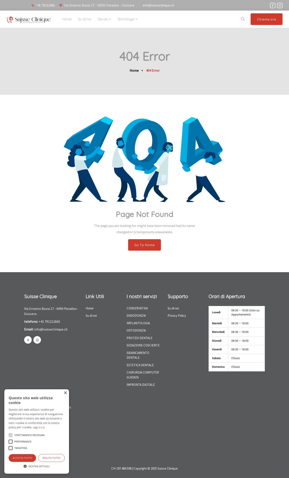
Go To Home (144, 245)
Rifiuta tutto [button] (51, 457)
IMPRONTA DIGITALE (141, 385)
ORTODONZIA (136, 330)
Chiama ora (266, 19)
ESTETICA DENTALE (140, 365)
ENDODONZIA (136, 315)
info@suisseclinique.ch (158, 5)
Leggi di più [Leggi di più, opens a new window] (39, 427)
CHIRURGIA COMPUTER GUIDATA (143, 374)
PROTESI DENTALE (139, 338)
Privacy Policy (177, 315)
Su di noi (84, 19)
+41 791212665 (45, 5)
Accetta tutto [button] (22, 457)
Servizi (103, 19)
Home (67, 19)
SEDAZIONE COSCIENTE (143, 345)
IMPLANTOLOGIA (138, 323)
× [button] (65, 393)
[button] (10, 435)
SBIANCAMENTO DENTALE (138, 355)
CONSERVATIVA (137, 308)
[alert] (36, 431)
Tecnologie (125, 19)
